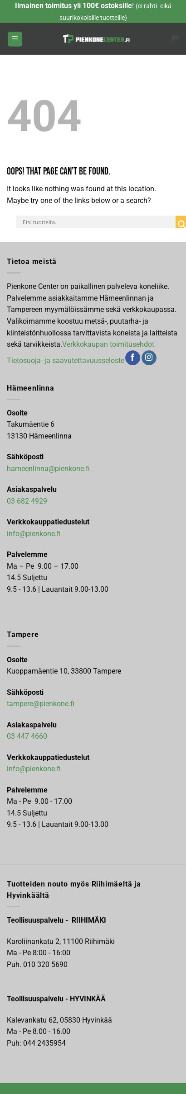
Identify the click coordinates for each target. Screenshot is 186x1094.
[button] (15, 39)
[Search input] (98, 222)
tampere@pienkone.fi (40, 703)
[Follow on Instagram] (149, 358)
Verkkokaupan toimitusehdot (108, 344)
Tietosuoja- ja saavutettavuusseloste (65, 360)
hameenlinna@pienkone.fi (48, 468)
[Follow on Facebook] (132, 358)
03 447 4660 (27, 736)
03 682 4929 (27, 501)
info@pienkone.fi (34, 533)
